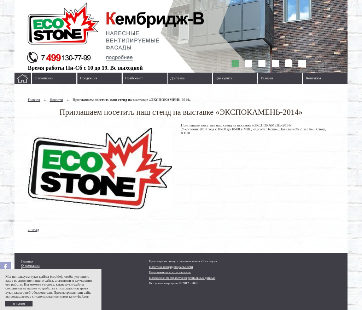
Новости (56, 100)
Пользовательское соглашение (170, 272)
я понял (19, 303)
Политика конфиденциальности (171, 267)
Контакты (313, 78)
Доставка (177, 78)
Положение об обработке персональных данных (182, 278)
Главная (34, 100)
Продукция (88, 78)
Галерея (267, 78)
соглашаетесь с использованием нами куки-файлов (50, 296)
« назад (33, 230)
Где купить (224, 78)
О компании (44, 78)
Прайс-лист (134, 78)
